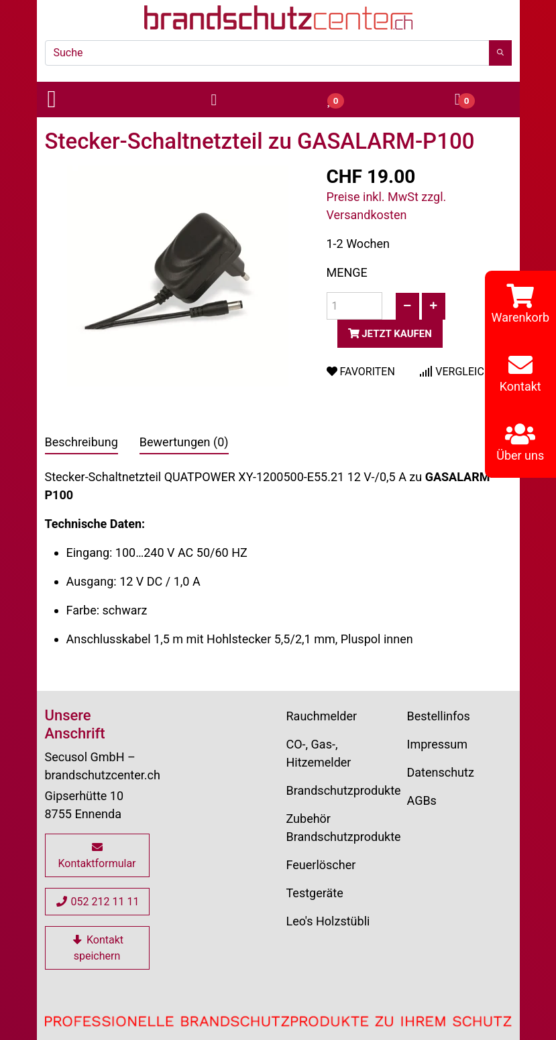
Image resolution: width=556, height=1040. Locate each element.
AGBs (422, 800)
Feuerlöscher (321, 865)
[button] (96, 99)
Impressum (437, 744)
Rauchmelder (321, 716)
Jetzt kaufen (390, 334)
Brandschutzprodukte (343, 790)
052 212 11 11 (97, 901)
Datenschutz (440, 772)
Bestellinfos (438, 716)
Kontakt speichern (96, 947)
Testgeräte (314, 893)
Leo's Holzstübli (328, 921)
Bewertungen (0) (184, 442)
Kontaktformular (96, 856)
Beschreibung (81, 442)
